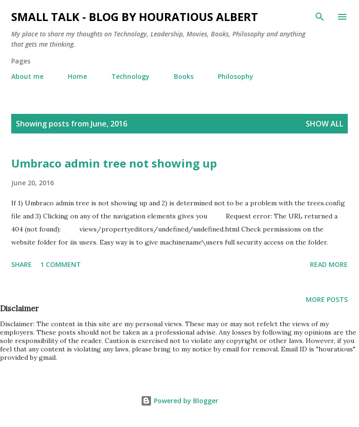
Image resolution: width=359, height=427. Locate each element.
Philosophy (235, 76)
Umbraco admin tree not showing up (114, 163)
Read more (329, 264)
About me (27, 76)
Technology (130, 76)
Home (77, 76)
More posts (327, 299)
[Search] (319, 16)
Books (184, 76)
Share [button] (21, 264)
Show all (324, 124)
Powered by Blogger (179, 400)
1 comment (60, 264)
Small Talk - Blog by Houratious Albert (134, 16)
